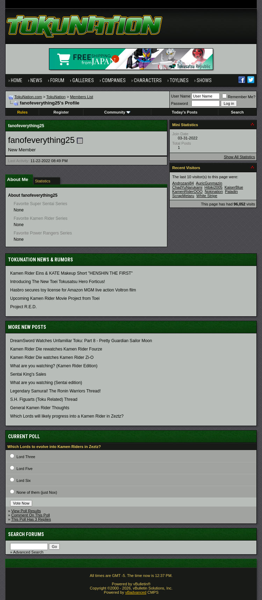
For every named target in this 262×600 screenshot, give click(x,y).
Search (237, 112)
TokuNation (56, 97)
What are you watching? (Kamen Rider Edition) (53, 365)
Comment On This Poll (30, 515)
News (36, 80)
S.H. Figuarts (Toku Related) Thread (44, 399)
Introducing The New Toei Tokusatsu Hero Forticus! (57, 281)
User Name (181, 96)
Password (179, 103)
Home (16, 80)
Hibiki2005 (213, 187)
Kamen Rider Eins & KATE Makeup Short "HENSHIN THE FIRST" (71, 273)
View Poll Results (26, 511)
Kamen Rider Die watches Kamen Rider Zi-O (52, 357)
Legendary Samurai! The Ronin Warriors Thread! (55, 391)
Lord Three (25, 457)
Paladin (231, 191)
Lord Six (23, 480)
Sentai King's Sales (28, 374)
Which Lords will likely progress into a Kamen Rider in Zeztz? (67, 416)
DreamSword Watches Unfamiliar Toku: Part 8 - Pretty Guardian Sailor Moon (81, 340)
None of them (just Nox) (36, 492)
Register (61, 112)
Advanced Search (28, 552)
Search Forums (26, 534)
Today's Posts (184, 112)
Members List (81, 97)
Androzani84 (183, 183)
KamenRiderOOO (187, 191)
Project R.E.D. (23, 306)
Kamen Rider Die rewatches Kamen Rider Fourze (56, 349)
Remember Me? (238, 97)
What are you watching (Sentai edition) (46, 382)
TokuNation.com (28, 97)
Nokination (214, 191)
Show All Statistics (239, 157)
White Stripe (206, 196)
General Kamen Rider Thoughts (39, 407)
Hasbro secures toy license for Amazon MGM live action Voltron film (73, 290)
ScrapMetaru (183, 196)
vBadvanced (135, 592)
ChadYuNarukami (187, 187)
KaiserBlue (234, 187)
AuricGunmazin (209, 183)
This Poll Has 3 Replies (31, 519)
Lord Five (24, 469)
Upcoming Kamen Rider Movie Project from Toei (55, 298)
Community (117, 112)
